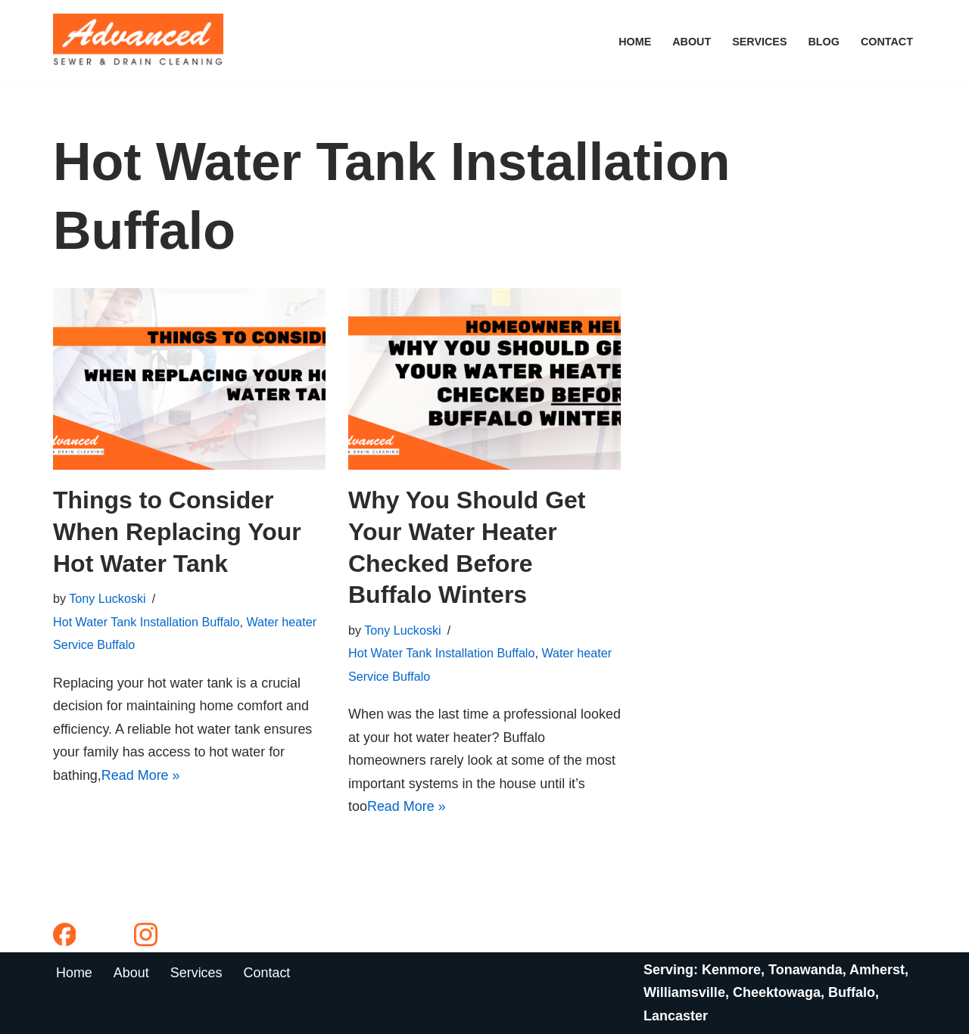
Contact (887, 42)
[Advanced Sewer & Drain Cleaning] (142, 41)
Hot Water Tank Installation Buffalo (146, 622)
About (690, 42)
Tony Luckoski (107, 598)
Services (759, 42)
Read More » (140, 775)
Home (634, 42)
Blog (824, 42)
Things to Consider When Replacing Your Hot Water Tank (177, 531)
